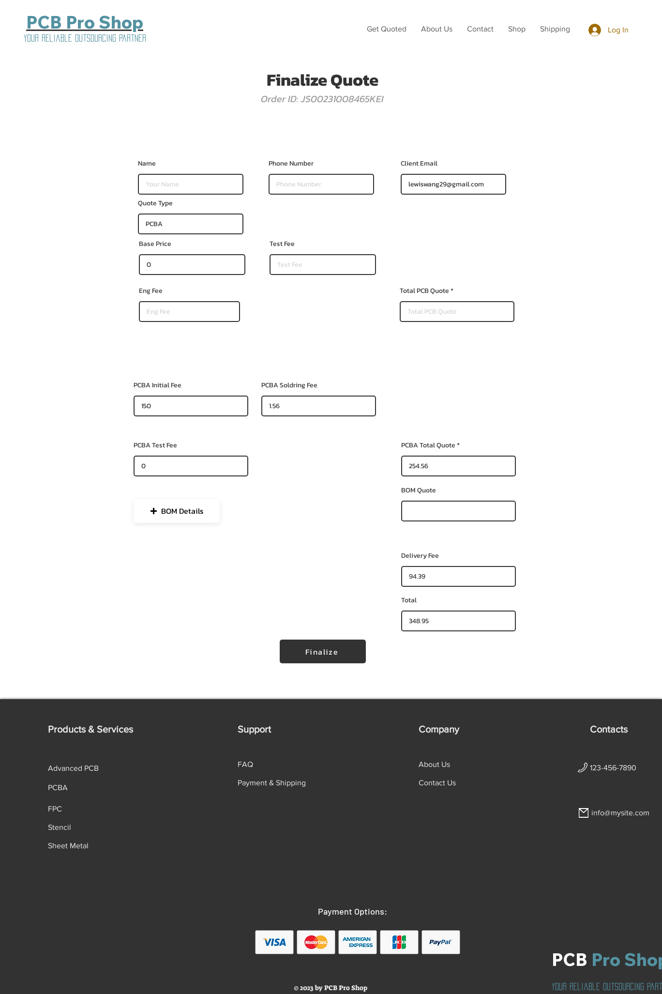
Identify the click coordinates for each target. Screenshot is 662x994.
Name (147, 163)
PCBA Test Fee (155, 445)
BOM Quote (418, 490)
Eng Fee (151, 291)
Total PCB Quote (424, 291)
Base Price (155, 244)
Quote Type (155, 203)
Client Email (419, 163)
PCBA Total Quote (428, 445)
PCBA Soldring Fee (289, 385)
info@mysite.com (620, 813)
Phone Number (291, 163)
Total (409, 600)
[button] (387, 29)
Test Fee (282, 244)
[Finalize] (323, 651)
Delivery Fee (420, 555)
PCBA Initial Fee (157, 385)
